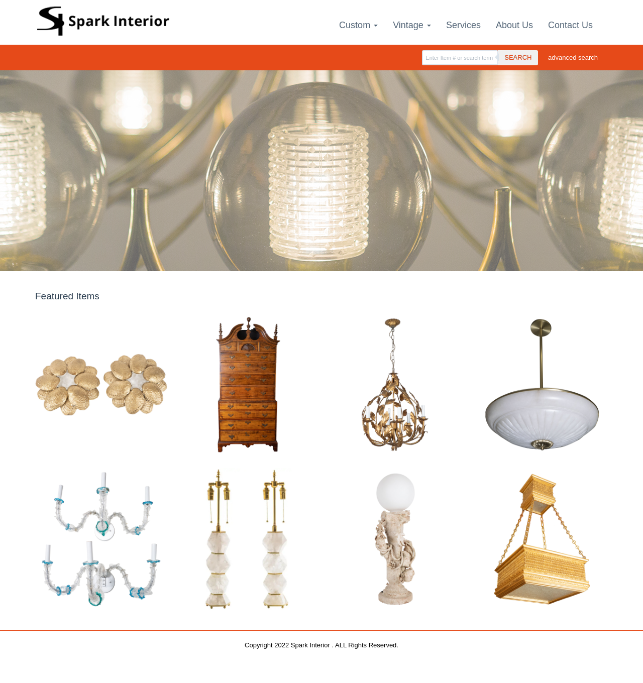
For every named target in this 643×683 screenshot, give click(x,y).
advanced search (573, 57)
